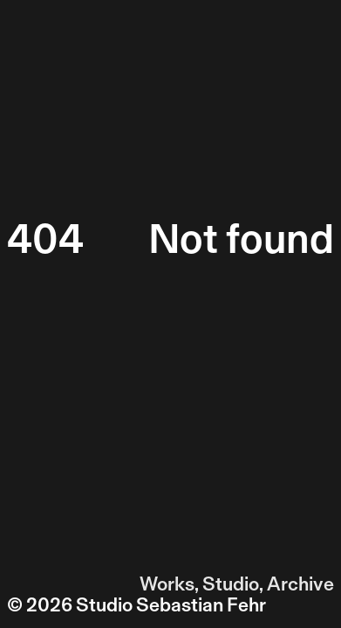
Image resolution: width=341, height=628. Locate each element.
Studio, (232, 584)
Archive (300, 584)
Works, (169, 584)
